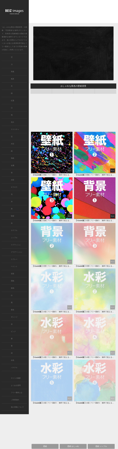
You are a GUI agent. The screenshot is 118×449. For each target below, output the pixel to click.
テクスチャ (15, 129)
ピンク (13, 331)
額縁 (12, 216)
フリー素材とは (16, 392)
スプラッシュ (16, 245)
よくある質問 (16, 385)
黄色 (12, 310)
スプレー (14, 259)
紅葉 (12, 100)
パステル (14, 367)
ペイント (14, 266)
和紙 (12, 158)
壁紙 (22, 33)
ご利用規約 (15, 400)
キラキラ (14, 187)
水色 (12, 360)
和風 (12, 72)
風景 (12, 79)
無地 (12, 288)
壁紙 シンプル (101, 446)
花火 (12, 122)
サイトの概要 (16, 378)
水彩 (12, 180)
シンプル (14, 238)
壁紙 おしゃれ (73, 446)
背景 (12, 274)
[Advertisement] (73, 12)
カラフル (14, 230)
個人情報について (17, 407)
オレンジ (14, 317)
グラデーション (16, 252)
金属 (12, 165)
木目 (12, 144)
